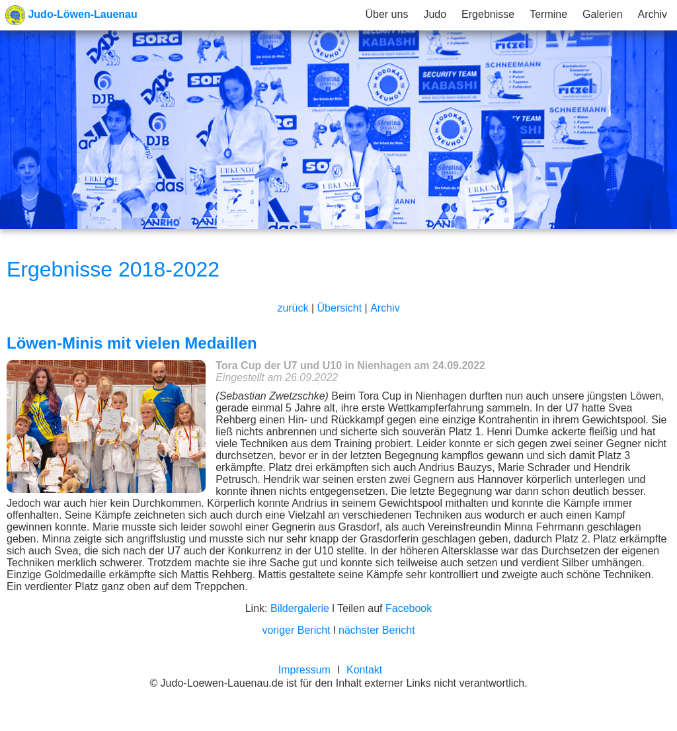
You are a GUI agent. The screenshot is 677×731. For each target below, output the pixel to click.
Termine (548, 14)
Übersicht (339, 308)
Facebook (408, 608)
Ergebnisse (487, 14)
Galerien (602, 14)
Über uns (386, 14)
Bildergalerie (299, 608)
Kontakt (364, 669)
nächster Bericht (376, 630)
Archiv (652, 14)
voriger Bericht (296, 630)
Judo (434, 14)
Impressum (304, 669)
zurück (292, 308)
